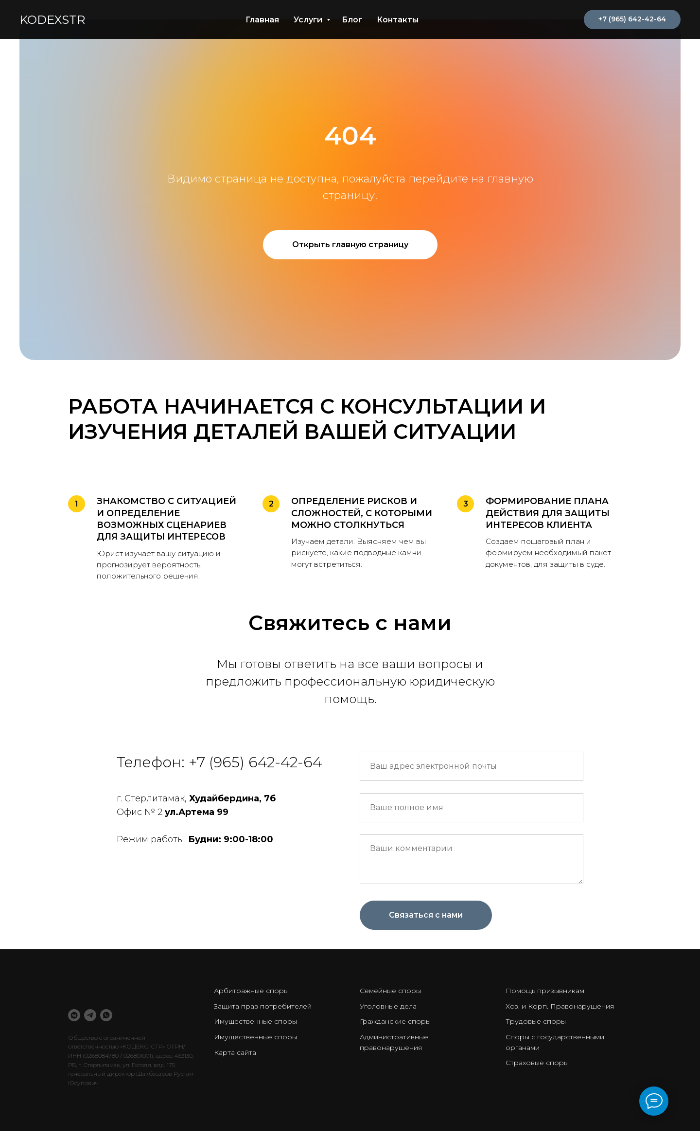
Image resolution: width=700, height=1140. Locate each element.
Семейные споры (390, 990)
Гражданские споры (395, 1021)
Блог (352, 19)
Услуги (309, 19)
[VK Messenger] (74, 1015)
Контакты (398, 19)
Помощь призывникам (545, 990)
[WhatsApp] (106, 1015)
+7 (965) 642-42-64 (255, 762)
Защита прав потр (246, 1006)
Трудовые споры (536, 1021)
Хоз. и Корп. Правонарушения (560, 1006)
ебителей (295, 1006)
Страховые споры (537, 1062)
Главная (262, 19)
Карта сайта (235, 1052)
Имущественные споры (255, 1021)
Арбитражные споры (251, 990)
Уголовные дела (388, 1006)
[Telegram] (90, 1015)
